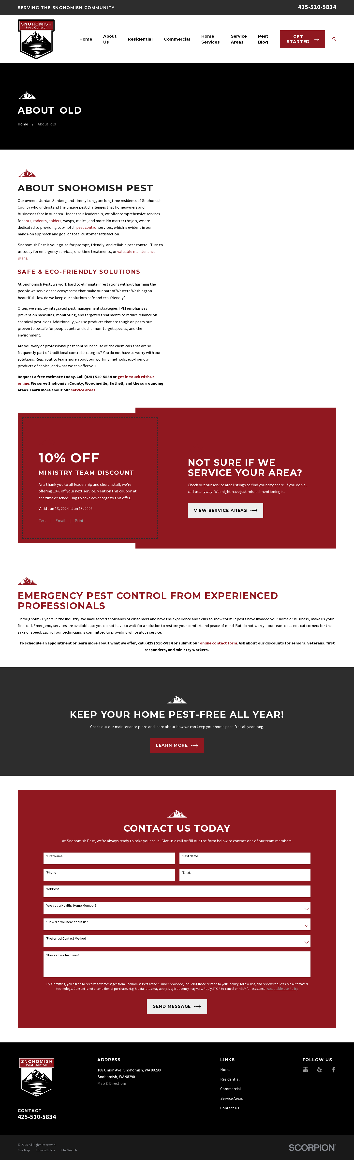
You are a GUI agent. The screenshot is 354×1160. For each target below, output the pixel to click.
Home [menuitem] (85, 39)
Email (67, 520)
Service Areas (231, 1098)
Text (49, 520)
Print (85, 520)
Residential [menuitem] (140, 39)
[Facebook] (333, 1069)
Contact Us (229, 1107)
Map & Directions (112, 1083)
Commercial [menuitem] (177, 39)
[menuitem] (24, 1150)
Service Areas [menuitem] (239, 39)
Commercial (230, 1088)
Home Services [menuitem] (210, 39)
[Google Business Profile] (305, 1069)
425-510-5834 (317, 7)
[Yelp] (319, 1069)
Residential (230, 1079)
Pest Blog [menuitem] (263, 39)
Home (225, 1069)
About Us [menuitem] (110, 39)
